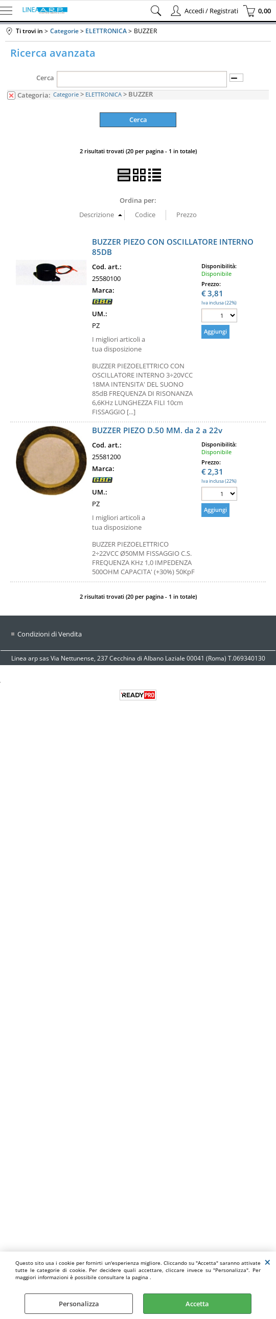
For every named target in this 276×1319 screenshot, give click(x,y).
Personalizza (79, 1303)
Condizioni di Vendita (49, 634)
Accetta (197, 1303)
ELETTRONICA (103, 94)
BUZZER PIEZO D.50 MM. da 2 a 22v (157, 430)
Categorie (66, 94)
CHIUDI (267, 1262)
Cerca (45, 77)
